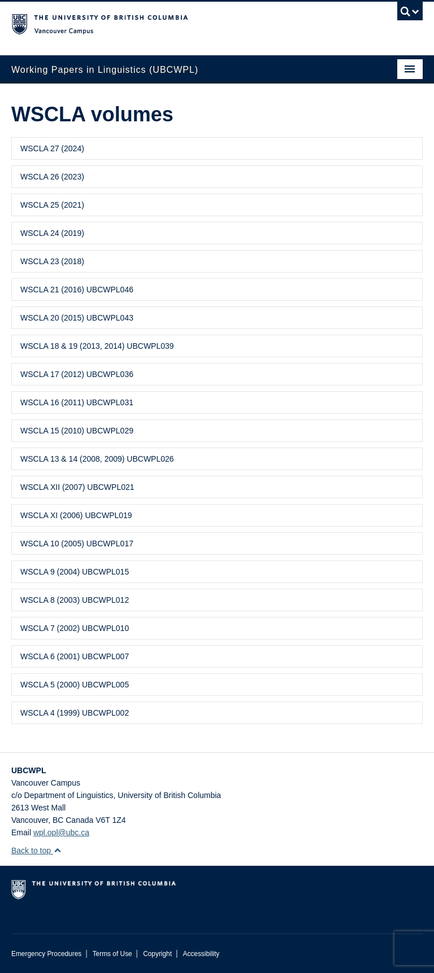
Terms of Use (112, 954)
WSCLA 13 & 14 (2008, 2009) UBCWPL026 (97, 458)
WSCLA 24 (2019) (52, 233)
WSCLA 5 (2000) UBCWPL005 (74, 684)
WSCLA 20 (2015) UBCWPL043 (76, 317)
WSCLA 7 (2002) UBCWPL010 (74, 628)
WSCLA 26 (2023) (52, 176)
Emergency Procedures (46, 954)
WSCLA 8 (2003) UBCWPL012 (74, 599)
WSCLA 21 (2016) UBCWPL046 (76, 289)
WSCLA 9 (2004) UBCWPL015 (74, 571)
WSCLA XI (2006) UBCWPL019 (76, 515)
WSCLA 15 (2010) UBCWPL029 (76, 430)
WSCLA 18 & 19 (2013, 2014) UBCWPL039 (97, 345)
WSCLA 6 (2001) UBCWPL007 (74, 656)
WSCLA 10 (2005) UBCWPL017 (76, 543)
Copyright (157, 954)
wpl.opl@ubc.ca (61, 832)
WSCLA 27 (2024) (52, 148)
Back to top (36, 850)
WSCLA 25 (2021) (52, 204)
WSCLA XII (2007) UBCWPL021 (77, 487)
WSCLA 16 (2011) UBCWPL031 (76, 402)
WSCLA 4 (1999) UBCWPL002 (74, 712)
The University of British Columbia (186, 23)
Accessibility (201, 954)
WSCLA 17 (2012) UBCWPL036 (76, 374)
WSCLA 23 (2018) (52, 261)
